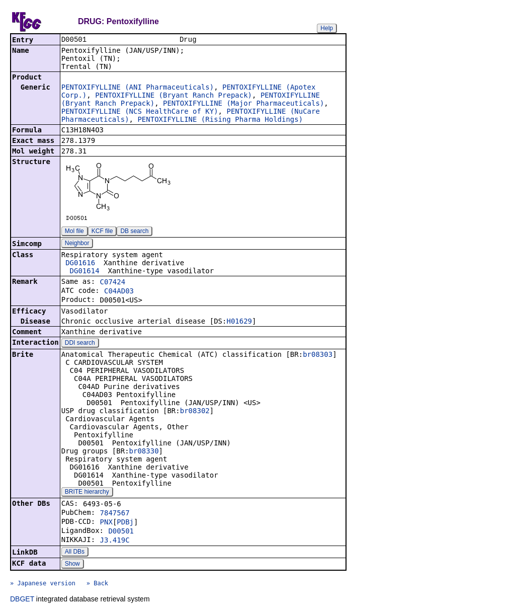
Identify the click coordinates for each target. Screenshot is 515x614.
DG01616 (80, 264)
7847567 (115, 514)
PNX (106, 523)
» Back (97, 584)
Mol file (74, 232)
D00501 (121, 532)
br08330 (144, 452)
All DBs (74, 552)
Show (72, 564)
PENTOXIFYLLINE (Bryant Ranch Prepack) (173, 96)
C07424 (113, 283)
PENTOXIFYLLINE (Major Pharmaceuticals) (243, 104)
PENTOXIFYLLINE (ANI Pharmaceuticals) (137, 88)
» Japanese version (42, 584)
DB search (134, 232)
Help (326, 28)
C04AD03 (119, 292)
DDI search (80, 343)
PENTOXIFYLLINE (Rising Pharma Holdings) (220, 120)
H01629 (239, 322)
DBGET (22, 600)
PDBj (125, 523)
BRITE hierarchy (87, 492)
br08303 (317, 355)
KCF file (102, 232)
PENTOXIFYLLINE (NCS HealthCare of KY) (139, 112)
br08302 (195, 412)
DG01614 (85, 272)
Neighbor (77, 244)
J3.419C (115, 541)
